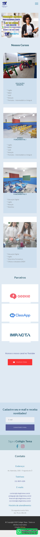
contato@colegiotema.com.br (20, 499)
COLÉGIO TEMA (20, 366)
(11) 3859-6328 (20, 483)
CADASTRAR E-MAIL (20, 431)
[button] (9, 35)
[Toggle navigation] (36, 4)
